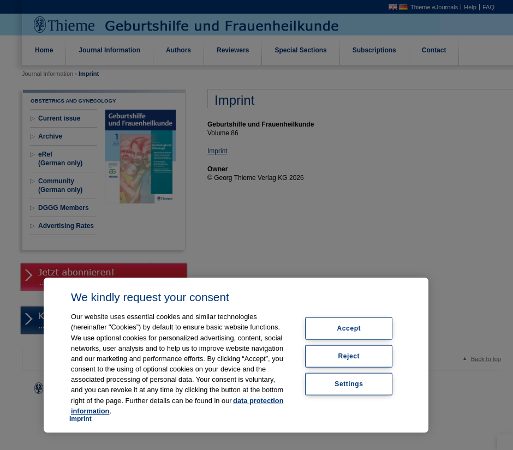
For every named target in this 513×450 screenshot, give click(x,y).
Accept (349, 328)
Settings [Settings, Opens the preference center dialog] (349, 383)
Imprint (80, 419)
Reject (349, 356)
